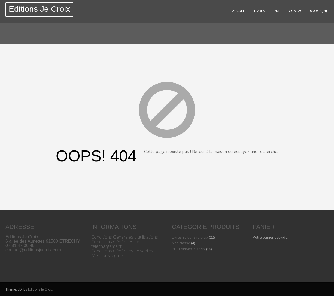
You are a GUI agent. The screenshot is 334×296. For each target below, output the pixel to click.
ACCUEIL (238, 10)
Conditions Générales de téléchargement (115, 244)
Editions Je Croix (39, 8)
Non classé (181, 242)
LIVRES (259, 10)
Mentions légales (107, 255)
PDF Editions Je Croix (188, 248)
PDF (277, 10)
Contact (296, 10)
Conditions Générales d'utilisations (124, 237)
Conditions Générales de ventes (122, 251)
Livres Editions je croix (190, 237)
